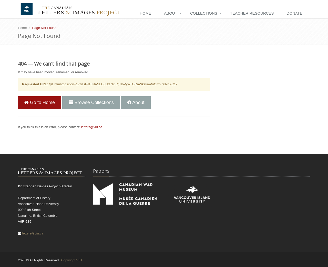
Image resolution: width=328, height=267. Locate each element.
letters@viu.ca (91, 127)
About (170, 13)
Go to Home (39, 102)
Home (145, 13)
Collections (203, 13)
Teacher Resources (252, 13)
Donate (294, 13)
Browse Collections (91, 102)
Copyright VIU (71, 260)
